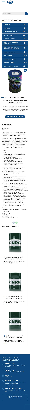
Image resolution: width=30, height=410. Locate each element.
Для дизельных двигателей (13, 259)
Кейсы (10, 357)
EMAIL (7, 375)
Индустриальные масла (16, 31)
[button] (25, 70)
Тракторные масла (16, 62)
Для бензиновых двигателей (15, 97)
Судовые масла (16, 55)
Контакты (16, 357)
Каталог (4, 357)
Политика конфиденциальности (10, 359)
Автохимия (14, 24)
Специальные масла (16, 52)
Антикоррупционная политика (10, 360)
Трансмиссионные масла (16, 66)
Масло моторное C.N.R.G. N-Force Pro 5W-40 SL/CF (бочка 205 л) (14, 262)
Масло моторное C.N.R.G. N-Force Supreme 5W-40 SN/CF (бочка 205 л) (14, 341)
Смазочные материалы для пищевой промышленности (16, 47)
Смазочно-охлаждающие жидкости (16, 43)
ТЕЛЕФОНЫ (9, 370)
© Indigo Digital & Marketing (15, 398)
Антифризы (16, 28)
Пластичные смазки (16, 38)
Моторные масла (16, 35)
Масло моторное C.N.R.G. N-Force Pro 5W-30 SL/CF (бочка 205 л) (14, 301)
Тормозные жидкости (14, 59)
